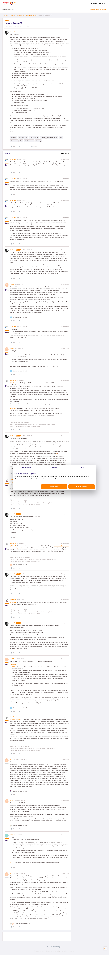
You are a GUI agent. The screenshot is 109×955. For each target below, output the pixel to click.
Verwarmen (14, 141)
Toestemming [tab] (26, 467)
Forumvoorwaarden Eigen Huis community (47, 951)
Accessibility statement (68, 951)
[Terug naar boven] (105, 948)
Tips (21, 141)
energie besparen (52, 137)
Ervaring (38, 141)
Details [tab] (54, 467)
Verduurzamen (29, 141)
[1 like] (18, 317)
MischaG (12, 32)
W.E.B (11, 759)
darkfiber (13, 380)
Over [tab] (82, 467)
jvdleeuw (12, 835)
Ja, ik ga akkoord (81, 486)
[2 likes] (20, 924)
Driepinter (13, 159)
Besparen (13, 137)
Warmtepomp (34, 137)
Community (6, 15)
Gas (61, 137)
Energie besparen (31, 15)
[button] (93, 9)
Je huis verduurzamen (17, 15)
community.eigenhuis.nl (99, 3)
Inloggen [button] (103, 9)
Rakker (12, 284)
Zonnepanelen (23, 137)
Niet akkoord (54, 486)
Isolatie (43, 137)
